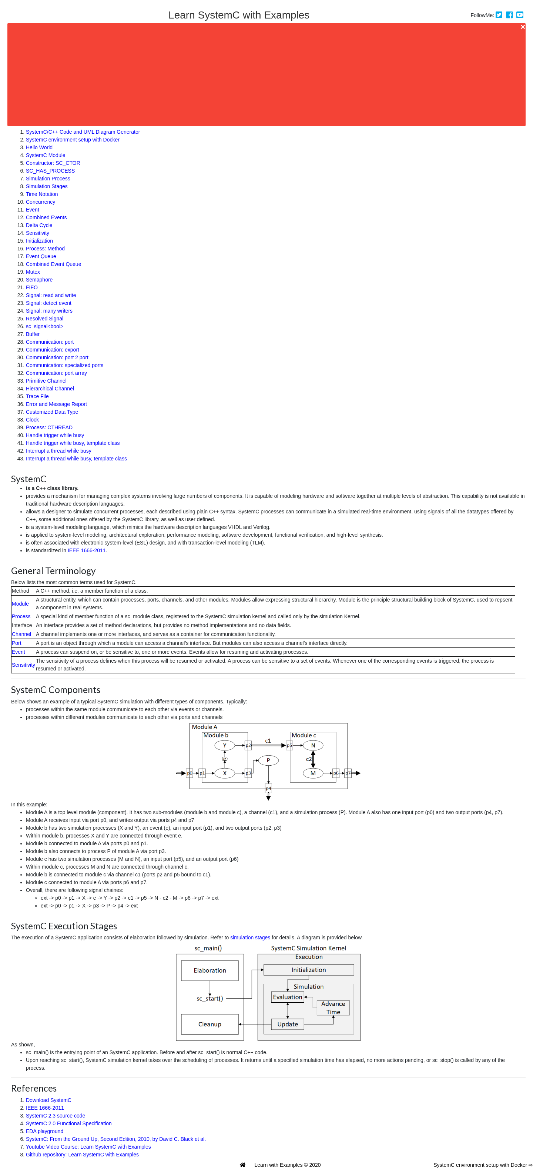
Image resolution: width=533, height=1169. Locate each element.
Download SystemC (48, 1100)
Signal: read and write (51, 295)
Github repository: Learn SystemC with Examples (82, 1155)
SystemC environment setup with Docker (73, 140)
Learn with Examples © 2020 (287, 1165)
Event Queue (41, 256)
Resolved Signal (44, 319)
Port (16, 643)
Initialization (39, 241)
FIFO (32, 287)
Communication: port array (56, 373)
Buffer (33, 334)
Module (20, 604)
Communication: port (50, 342)
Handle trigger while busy (55, 435)
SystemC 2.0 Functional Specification (69, 1123)
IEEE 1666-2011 (87, 550)
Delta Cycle (39, 225)
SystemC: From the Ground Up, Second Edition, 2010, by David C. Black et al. (116, 1139)
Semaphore (39, 280)
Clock (32, 420)
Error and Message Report (56, 404)
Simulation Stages (47, 186)
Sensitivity (37, 233)
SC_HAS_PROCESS (50, 171)
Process (21, 616)
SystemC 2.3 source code (55, 1116)
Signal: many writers (49, 311)
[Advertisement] (71, 75)
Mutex (33, 272)
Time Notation (42, 194)
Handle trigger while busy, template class (73, 443)
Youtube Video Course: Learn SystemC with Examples (88, 1147)
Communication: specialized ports (64, 365)
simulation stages (250, 937)
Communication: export (52, 350)
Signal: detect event (48, 303)
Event (32, 210)
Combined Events (46, 217)
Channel (21, 634)
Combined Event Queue (53, 264)
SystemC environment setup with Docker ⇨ (483, 1165)
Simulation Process (48, 178)
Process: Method (45, 249)
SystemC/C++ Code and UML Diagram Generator (83, 132)
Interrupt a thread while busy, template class (76, 459)
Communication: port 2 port (57, 357)
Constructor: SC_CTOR (53, 163)
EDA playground (44, 1131)
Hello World (39, 147)
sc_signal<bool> (44, 326)
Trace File (37, 396)
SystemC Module (46, 155)
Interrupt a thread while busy (58, 451)
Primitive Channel (46, 381)
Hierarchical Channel (50, 389)
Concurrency (40, 202)
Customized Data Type (52, 412)
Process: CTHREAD (49, 427)
